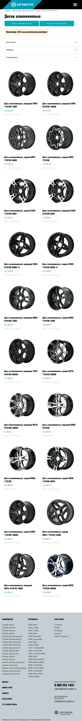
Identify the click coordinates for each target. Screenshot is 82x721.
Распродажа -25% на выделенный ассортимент (26, 32)
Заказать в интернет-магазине (57, 23)
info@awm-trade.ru (64, 701)
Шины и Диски (28, 10)
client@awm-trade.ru (65, 689)
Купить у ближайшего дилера (22, 23)
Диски (37, 10)
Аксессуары (16, 10)
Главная (7, 10)
